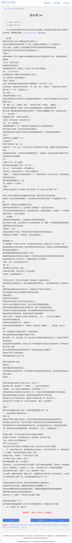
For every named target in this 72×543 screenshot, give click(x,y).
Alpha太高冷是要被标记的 (16, 8)
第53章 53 (17, 22)
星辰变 (17, 525)
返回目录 (41, 520)
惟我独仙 (43, 525)
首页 (5, 8)
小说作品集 (56, 3)
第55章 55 (17, 25)
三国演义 (30, 525)
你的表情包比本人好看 (57, 525)
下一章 (61, 520)
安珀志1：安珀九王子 (21, 527)
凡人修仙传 (12, 525)
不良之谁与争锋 (10, 527)
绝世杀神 (48, 525)
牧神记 (66, 525)
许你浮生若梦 (36, 525)
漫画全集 (47, 3)
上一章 (11, 520)
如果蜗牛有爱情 (23, 525)
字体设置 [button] (66, 3)
